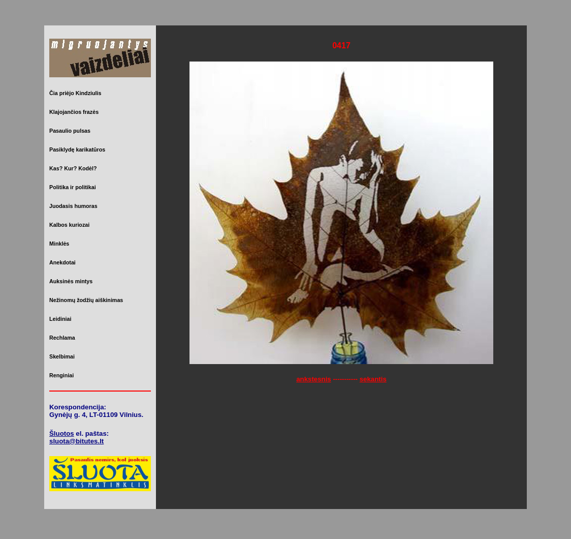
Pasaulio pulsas (69, 131)
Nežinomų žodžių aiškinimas (86, 300)
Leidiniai (60, 319)
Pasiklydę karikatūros (77, 149)
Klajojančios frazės (74, 112)
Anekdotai (62, 262)
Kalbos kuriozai (69, 225)
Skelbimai (62, 356)
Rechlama (62, 338)
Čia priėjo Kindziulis (75, 93)
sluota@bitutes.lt (76, 441)
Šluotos (61, 433)
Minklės (59, 244)
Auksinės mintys (70, 281)
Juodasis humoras (73, 206)
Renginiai (61, 375)
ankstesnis (313, 379)
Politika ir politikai (72, 187)
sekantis (373, 379)
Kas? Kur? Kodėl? (73, 168)
